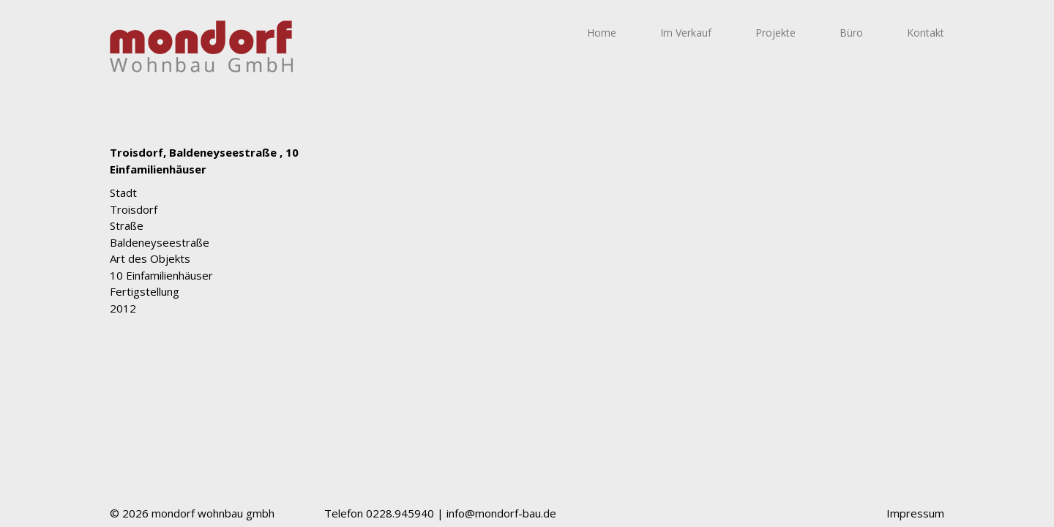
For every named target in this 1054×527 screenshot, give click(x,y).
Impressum (915, 513)
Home (601, 33)
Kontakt (925, 33)
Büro (851, 33)
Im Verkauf (685, 33)
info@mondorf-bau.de (501, 513)
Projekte (775, 33)
